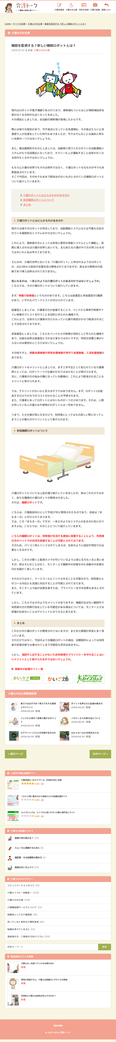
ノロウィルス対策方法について (87, 718)
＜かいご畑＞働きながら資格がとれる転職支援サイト (48, 798)
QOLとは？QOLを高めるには (86, 732)
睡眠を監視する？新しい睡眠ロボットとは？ (66, 24)
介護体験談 (59, 9)
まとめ (27, 205)
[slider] (27, 785)
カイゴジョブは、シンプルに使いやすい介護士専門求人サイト (52, 814)
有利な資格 (84, 9)
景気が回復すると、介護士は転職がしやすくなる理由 (48, 982)
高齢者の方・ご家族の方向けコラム (28, 939)
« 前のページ (15, 756)
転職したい (106, 9)
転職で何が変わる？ (28, 840)
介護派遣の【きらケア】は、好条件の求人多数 (44, 781)
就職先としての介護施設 (22, 917)
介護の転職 (95, 9)
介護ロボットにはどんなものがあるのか (46, 195)
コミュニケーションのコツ (23, 887)
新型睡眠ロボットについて (38, 200)
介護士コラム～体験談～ (23, 895)
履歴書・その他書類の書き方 (32, 860)
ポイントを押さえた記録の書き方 (88, 703)
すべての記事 (19, 24)
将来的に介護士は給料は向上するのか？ (41, 998)
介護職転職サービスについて (24, 909)
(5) (42, 785)
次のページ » (100, 756)
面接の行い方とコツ (28, 869)
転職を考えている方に (21, 931)
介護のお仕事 (71, 9)
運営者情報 (58, 1028)
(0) (42, 802)
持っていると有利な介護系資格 (25, 924)
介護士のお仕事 (35, 24)
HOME (8, 24)
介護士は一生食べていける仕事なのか (40, 966)
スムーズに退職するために (31, 850)
